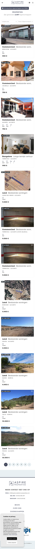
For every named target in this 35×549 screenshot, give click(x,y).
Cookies (29, 543)
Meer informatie (13, 534)
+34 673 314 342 (21, 498)
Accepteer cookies (12, 538)
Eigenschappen (17, 511)
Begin (17, 505)
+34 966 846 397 (20, 495)
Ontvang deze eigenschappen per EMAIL (15, 8)
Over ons (17, 508)
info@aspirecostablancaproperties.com (19, 493)
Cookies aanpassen (12, 542)
